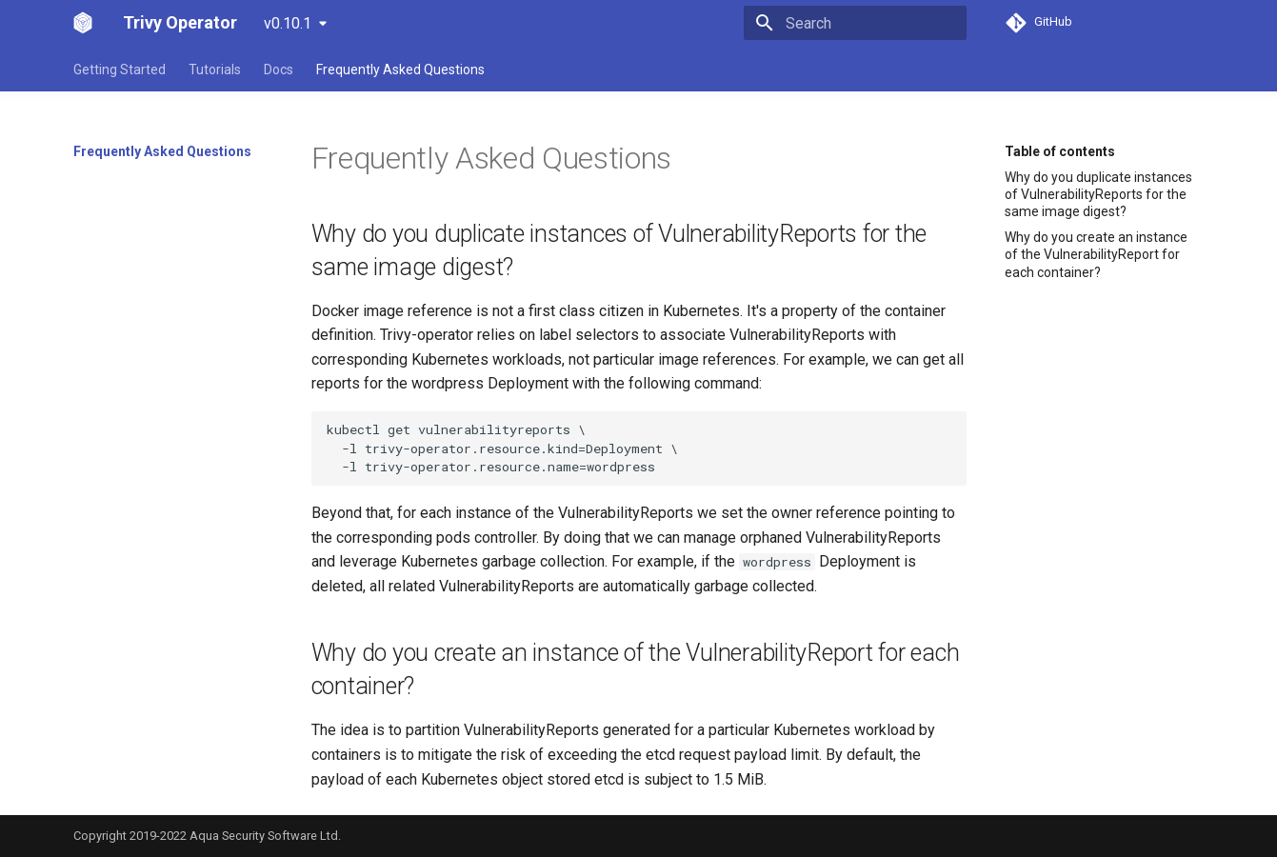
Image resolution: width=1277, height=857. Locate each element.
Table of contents (1060, 151)
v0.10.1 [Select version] (287, 23)
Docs (278, 69)
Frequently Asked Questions (400, 69)
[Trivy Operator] (83, 23)
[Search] (855, 23)
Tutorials (215, 69)
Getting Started (119, 69)
